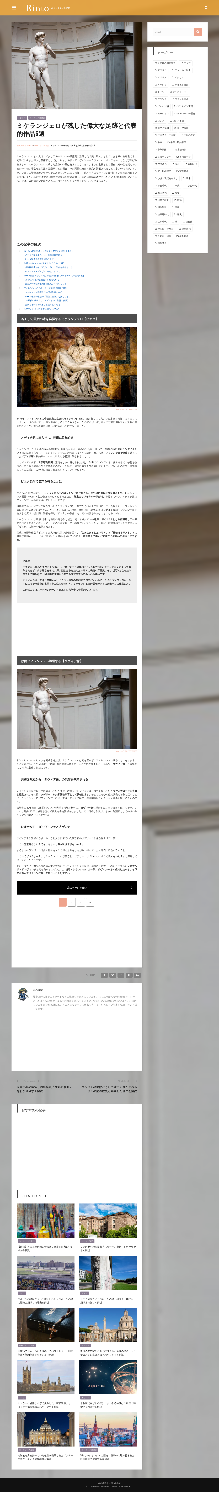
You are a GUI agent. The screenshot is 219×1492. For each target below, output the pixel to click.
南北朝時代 (180, 149)
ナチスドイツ (179, 92)
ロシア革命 (178, 120)
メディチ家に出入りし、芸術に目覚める (43, 255)
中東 (160, 142)
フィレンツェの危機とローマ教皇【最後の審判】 (46, 288)
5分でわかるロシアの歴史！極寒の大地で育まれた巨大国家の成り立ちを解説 (107, 1457)
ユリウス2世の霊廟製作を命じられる (42, 279)
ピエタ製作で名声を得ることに (39, 259)
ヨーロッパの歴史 (37, 118)
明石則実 (38, 990)
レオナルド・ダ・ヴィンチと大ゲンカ (42, 271)
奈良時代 (192, 164)
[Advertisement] (45, 213)
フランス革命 (181, 99)
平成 (177, 185)
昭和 (177, 207)
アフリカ (162, 70)
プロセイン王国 (185, 106)
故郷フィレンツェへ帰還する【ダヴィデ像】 (44, 263)
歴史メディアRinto (25, 145)
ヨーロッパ (163, 113)
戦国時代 (162, 193)
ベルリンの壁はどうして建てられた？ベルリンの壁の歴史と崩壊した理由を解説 (109, 1089)
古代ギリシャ (164, 156)
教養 (177, 193)
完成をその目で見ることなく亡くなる (42, 304)
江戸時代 (162, 221)
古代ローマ (185, 156)
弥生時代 (192, 185)
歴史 (179, 214)
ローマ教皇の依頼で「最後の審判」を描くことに (48, 296)
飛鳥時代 (162, 243)
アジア (187, 63)
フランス (162, 99)
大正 (177, 164)
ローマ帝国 (182, 128)
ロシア (161, 120)
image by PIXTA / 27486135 (126, 751)
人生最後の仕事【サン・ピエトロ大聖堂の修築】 (46, 300)
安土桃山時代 (164, 171)
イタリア (22, 118)
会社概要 (102, 1483)
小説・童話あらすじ (168, 178)
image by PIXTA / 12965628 (126, 409)
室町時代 (183, 171)
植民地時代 (163, 214)
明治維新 (162, 207)
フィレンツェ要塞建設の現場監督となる (43, 292)
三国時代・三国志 (166, 135)
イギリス (162, 77)
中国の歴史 (189, 135)
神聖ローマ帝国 (165, 229)
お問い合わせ (115, 1483)
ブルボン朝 (163, 106)
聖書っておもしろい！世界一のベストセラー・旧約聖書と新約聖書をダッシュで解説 (45, 1352)
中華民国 (162, 149)
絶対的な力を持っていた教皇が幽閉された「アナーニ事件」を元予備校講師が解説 (45, 1457)
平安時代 (162, 185)
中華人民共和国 (178, 142)
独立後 (189, 221)
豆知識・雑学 (164, 236)
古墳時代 (162, 164)
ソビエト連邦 (87, 1241)
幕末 (188, 178)
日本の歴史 (163, 200)
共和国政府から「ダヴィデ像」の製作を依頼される (49, 267)
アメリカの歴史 (183, 70)
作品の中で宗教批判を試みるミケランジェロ (45, 284)
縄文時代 (186, 229)
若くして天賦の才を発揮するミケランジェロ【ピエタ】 (50, 250)
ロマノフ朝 (163, 128)
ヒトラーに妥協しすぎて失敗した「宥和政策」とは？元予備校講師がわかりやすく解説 (44, 1404)
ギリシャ (85, 1398)
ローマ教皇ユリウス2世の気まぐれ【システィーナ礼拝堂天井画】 (54, 275)
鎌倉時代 (183, 236)
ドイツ (22, 1293)
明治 (179, 200)
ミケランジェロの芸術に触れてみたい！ (42, 308)
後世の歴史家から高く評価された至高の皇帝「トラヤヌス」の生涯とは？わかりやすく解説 (108, 1352)
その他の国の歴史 (166, 63)
